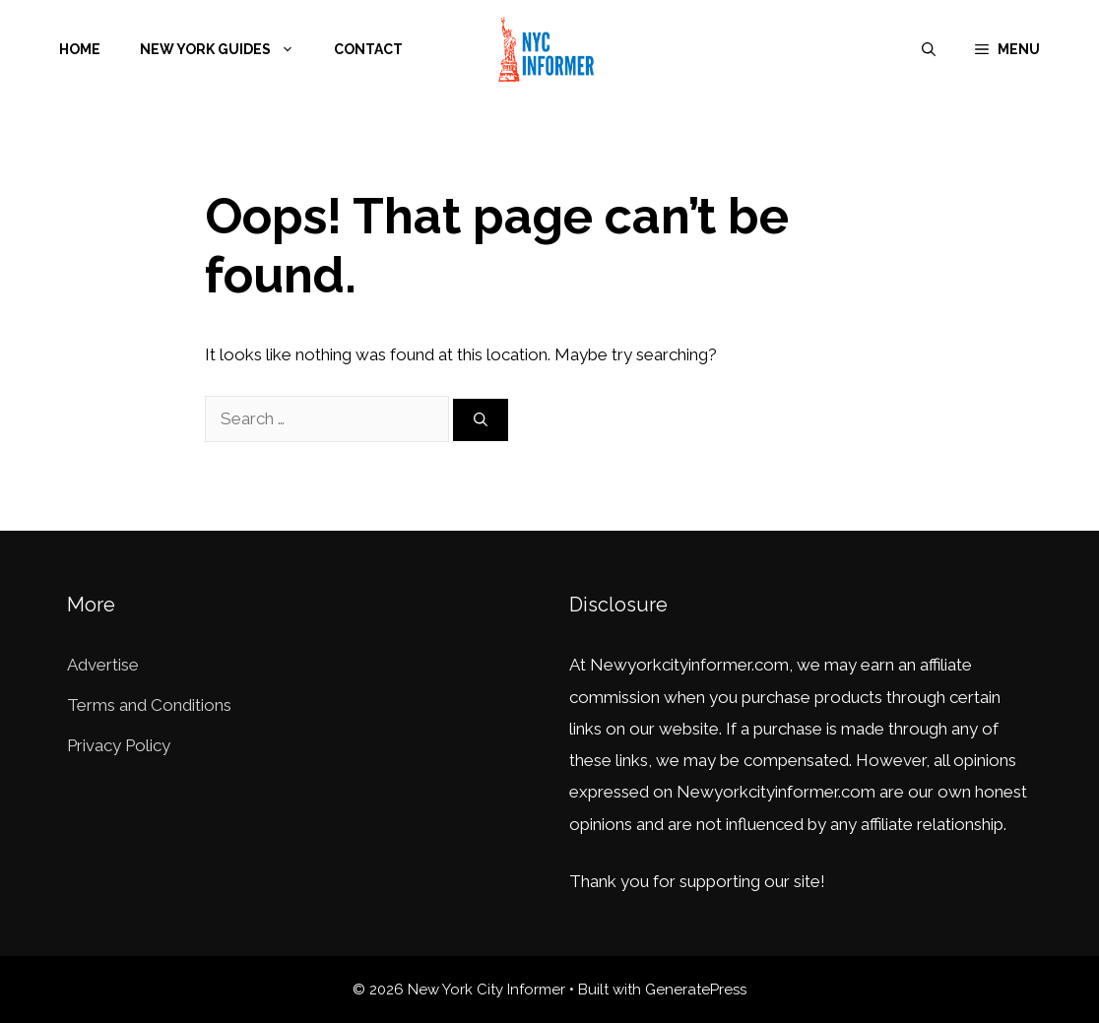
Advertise (103, 664)
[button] (1007, 49)
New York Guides (227, 49)
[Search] (480, 420)
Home (79, 49)
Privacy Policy (118, 745)
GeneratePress (695, 989)
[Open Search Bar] (928, 49)
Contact (368, 49)
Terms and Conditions (149, 705)
